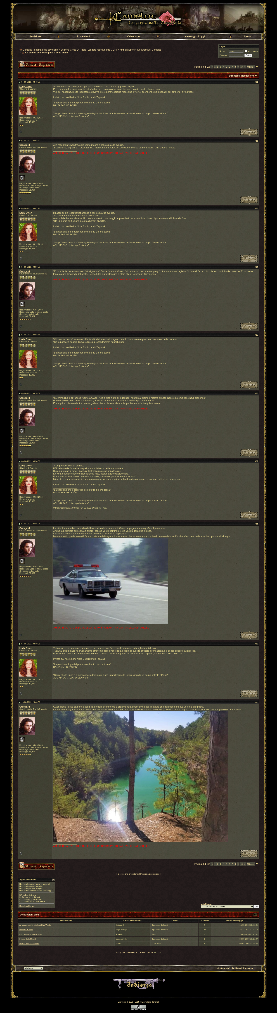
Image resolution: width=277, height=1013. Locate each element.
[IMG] (29, 899)
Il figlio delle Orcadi (27, 939)
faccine (25, 897)
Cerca (247, 36)
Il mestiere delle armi (33, 934)
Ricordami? (251, 51)
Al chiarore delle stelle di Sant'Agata (35, 925)
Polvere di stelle (26, 930)
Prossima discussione (149, 874)
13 (241, 67)
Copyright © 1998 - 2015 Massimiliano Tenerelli (138, 1002)
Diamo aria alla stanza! (29, 944)
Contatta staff (223, 968)
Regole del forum (26, 906)
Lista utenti (83, 36)
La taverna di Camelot (149, 49)
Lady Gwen (25, 86)
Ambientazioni (127, 49)
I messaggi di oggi (194, 36)
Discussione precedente (128, 874)
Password (223, 55)
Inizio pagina (248, 968)
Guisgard (24, 145)
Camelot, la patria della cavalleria (40, 49)
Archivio (236, 968)
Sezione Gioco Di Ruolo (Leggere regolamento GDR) (89, 49)
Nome (222, 51)
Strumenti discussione (241, 75)
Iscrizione (35, 36)
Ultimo (251, 67)
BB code (23, 895)
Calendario (133, 36)
